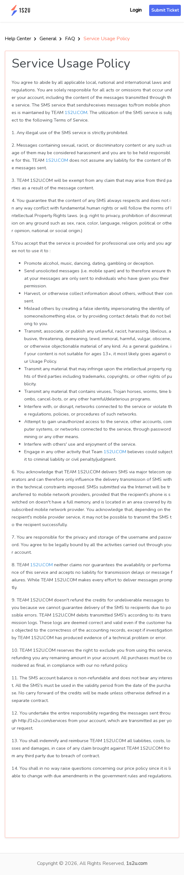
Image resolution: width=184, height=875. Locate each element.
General (51, 38)
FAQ (72, 38)
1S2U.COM (76, 112)
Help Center (20, 38)
